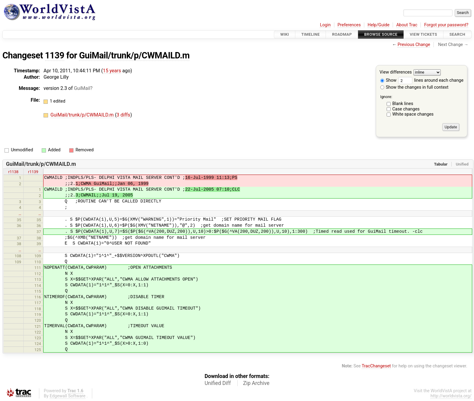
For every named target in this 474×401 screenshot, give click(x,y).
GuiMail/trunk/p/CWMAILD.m (134, 55)
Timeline (310, 34)
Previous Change (414, 44)
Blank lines (402, 103)
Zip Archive (256, 383)
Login (325, 25)
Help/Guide (378, 25)
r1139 (33, 171)
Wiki (284, 34)
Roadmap (342, 34)
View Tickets (423, 34)
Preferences (349, 25)
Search (457, 34)
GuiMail (82, 88)
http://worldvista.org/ (451, 396)
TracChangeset (376, 366)
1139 (54, 55)
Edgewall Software (68, 396)
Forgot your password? (446, 25)
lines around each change (430, 80)
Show (388, 80)
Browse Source (381, 34)
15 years (112, 71)
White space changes (413, 114)
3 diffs (123, 115)
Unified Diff (218, 383)
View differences (396, 72)
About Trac (406, 25)
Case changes (406, 109)
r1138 (13, 171)
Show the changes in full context (414, 87)
